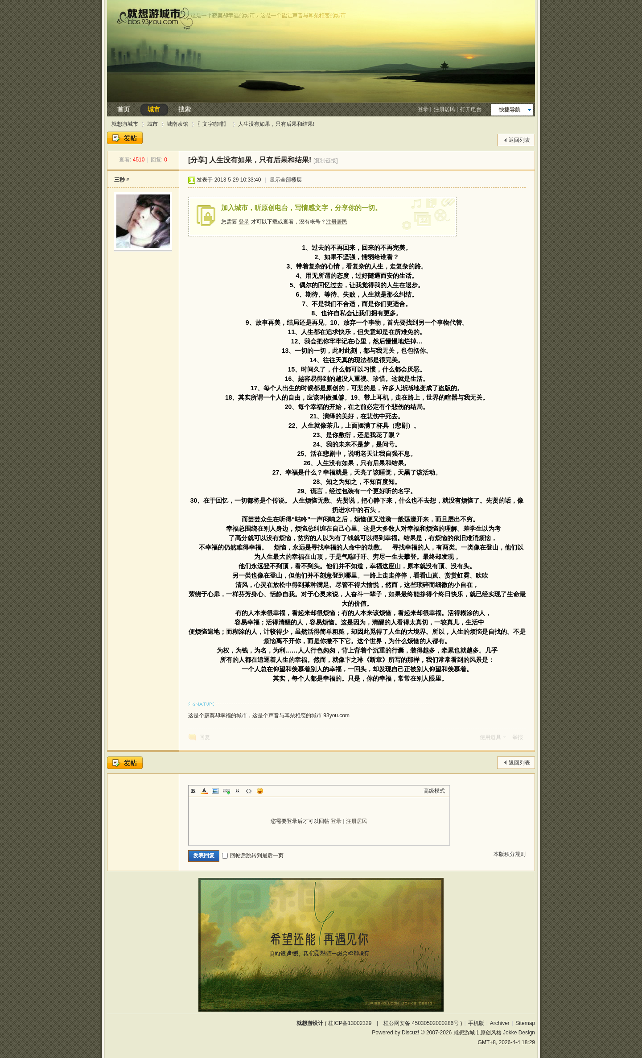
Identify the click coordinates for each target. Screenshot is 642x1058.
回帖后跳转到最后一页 (253, 855)
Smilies (259, 790)
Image (215, 790)
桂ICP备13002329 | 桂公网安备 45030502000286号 (393, 1023)
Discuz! (410, 1032)
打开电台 (471, 109)
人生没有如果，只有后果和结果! (276, 124)
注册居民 (444, 109)
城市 (154, 109)
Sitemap (525, 1023)
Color (204, 790)
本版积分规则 (510, 854)
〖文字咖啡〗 (213, 124)
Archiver (500, 1023)
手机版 (476, 1023)
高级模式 (434, 791)
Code (248, 790)
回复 (204, 737)
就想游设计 (309, 1023)
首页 (123, 109)
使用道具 (490, 737)
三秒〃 (122, 180)
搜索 (184, 109)
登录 (423, 109)
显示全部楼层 (286, 180)
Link (226, 790)
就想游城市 (124, 124)
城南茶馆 (177, 124)
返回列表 (519, 140)
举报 (517, 737)
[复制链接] (325, 160)
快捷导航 (509, 110)
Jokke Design (519, 1032)
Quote (237, 790)
